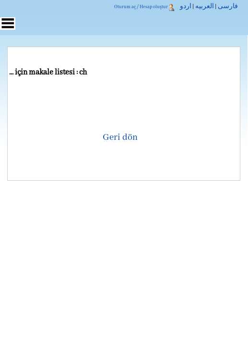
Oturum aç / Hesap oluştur (141, 7)
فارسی (228, 7)
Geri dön (120, 137)
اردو (185, 7)
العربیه (204, 7)
